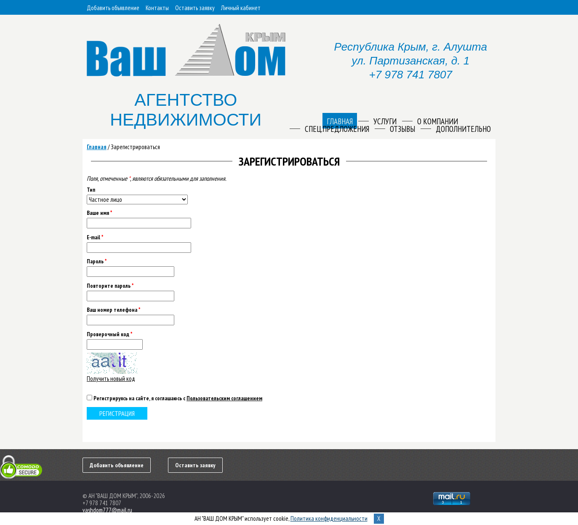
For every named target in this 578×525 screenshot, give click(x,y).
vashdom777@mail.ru (107, 510)
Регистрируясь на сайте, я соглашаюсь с (177, 398)
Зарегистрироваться (135, 147)
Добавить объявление (113, 8)
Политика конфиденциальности (329, 518)
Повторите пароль (110, 285)
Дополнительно (463, 129)
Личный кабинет (241, 8)
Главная (97, 147)
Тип (91, 189)
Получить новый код (111, 379)
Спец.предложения (337, 129)
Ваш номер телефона (113, 309)
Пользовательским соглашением (224, 398)
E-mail (95, 237)
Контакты (157, 8)
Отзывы (402, 129)
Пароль (97, 261)
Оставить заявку (195, 8)
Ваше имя (99, 213)
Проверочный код (109, 334)
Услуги (385, 121)
